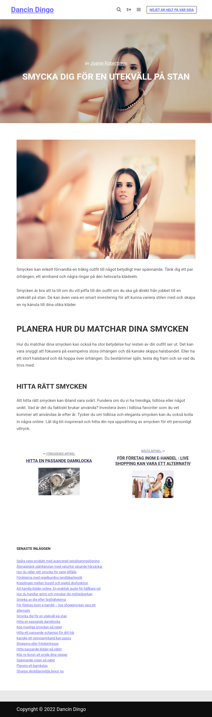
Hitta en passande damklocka (38, 622)
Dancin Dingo (32, 10)
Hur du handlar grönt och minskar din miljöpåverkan (54, 594)
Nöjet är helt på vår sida (172, 10)
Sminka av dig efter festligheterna (41, 600)
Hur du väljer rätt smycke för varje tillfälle (46, 572)
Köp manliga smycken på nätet (39, 627)
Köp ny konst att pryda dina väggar (42, 655)
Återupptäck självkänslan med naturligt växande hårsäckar (59, 567)
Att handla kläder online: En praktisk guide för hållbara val (58, 589)
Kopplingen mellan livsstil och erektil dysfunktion (52, 583)
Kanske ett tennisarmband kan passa (44, 638)
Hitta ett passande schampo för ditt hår (45, 633)
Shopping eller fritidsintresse (38, 644)
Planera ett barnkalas (32, 666)
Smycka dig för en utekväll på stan (42, 616)
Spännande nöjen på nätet (36, 660)
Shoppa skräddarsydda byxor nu (40, 671)
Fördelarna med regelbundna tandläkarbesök (49, 578)
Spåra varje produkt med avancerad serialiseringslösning (58, 561)
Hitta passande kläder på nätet (39, 649)
